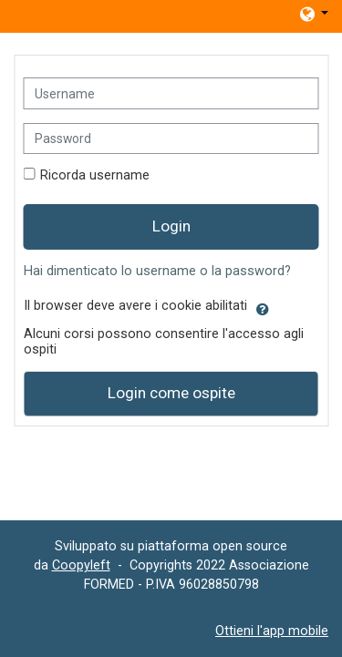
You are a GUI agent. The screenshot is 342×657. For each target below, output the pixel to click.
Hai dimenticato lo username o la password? (157, 271)
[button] (312, 13)
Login (171, 226)
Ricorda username (95, 175)
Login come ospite (171, 393)
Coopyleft (81, 565)
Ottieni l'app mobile (271, 630)
